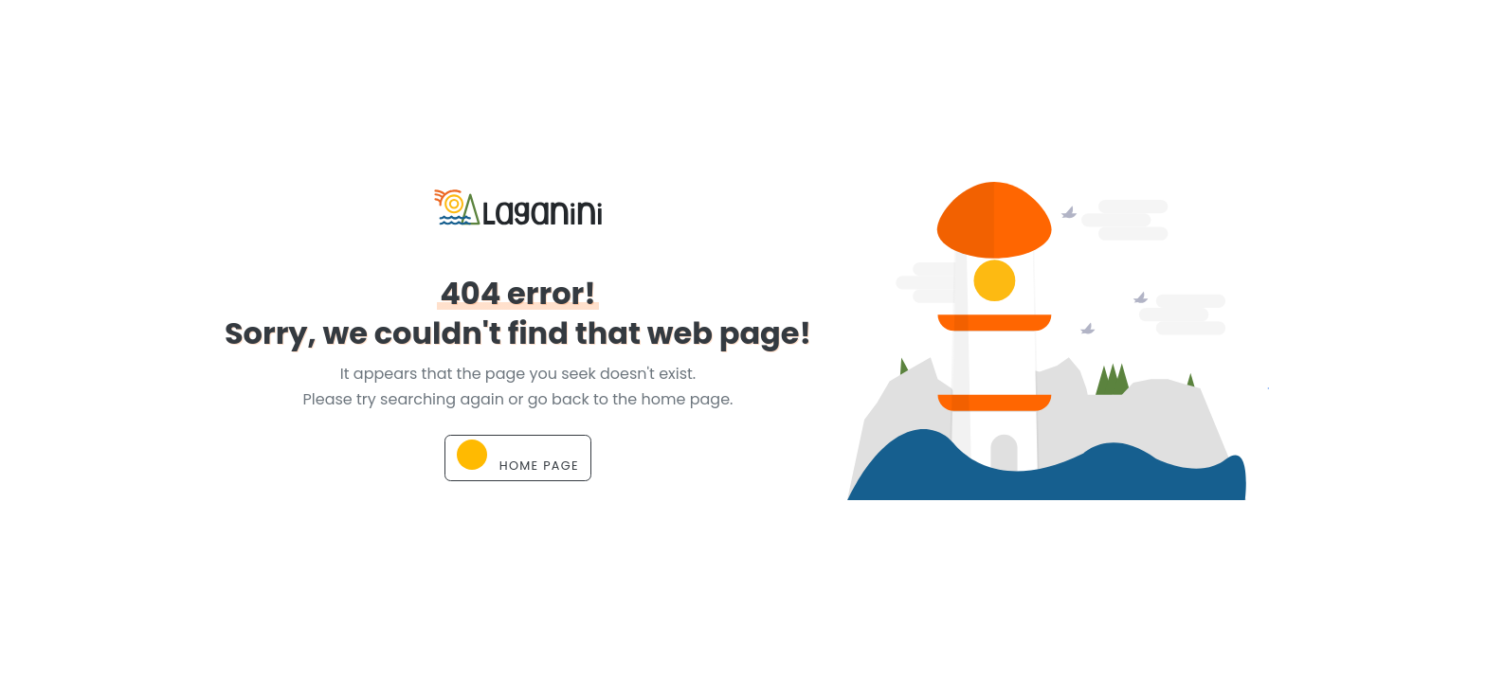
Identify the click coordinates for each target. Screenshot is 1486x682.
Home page (518, 457)
